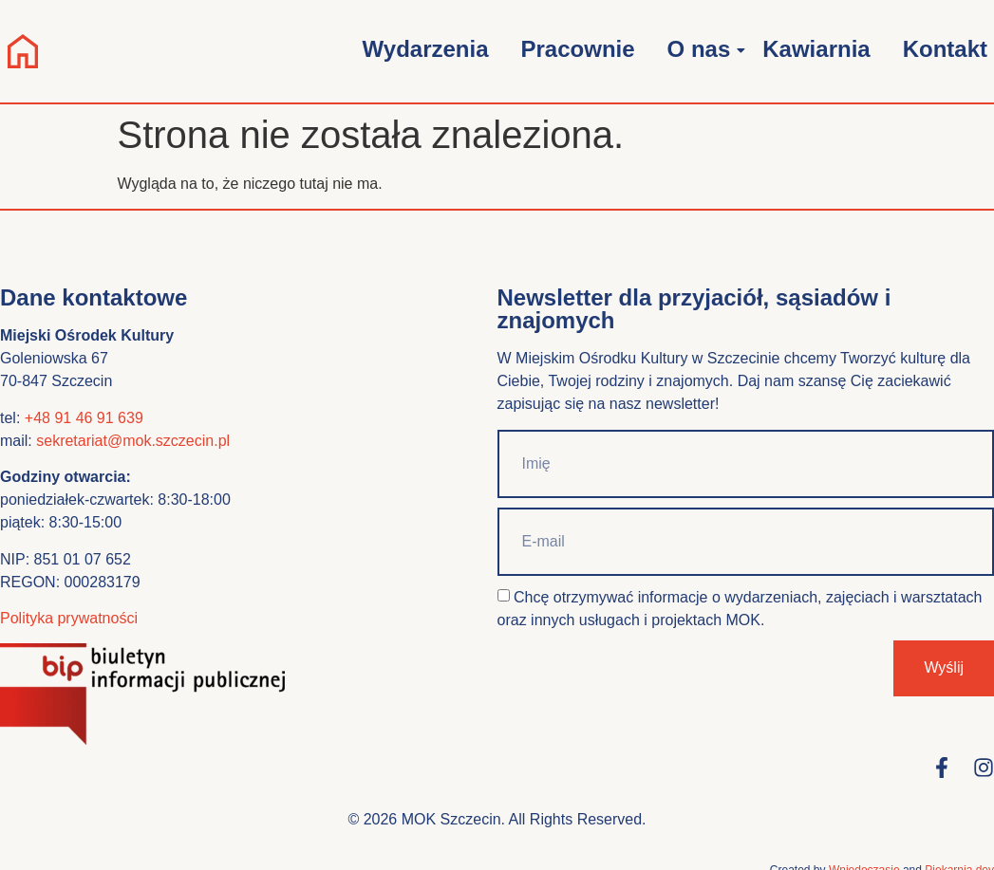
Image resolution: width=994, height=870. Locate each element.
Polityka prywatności (69, 618)
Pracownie (578, 49)
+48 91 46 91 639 (84, 418)
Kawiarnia (816, 49)
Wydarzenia (426, 49)
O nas (702, 49)
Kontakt (945, 49)
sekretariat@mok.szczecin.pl (133, 441)
